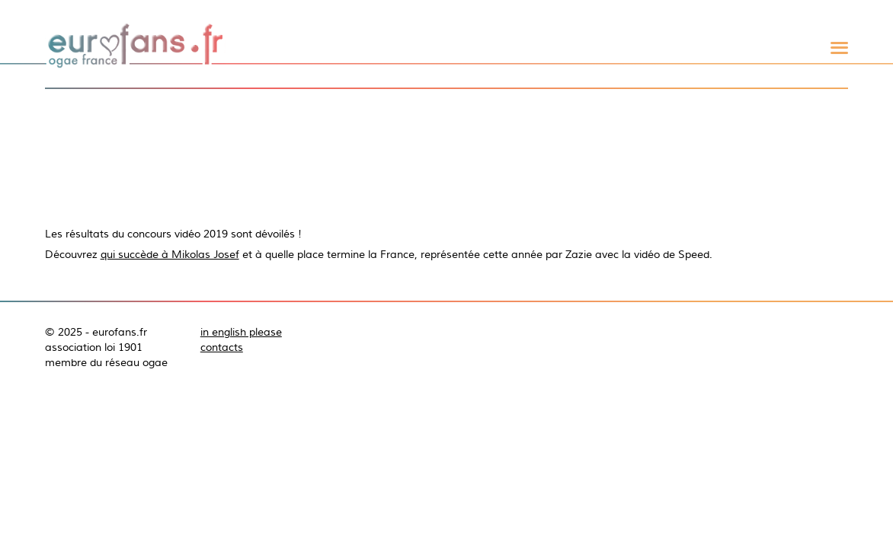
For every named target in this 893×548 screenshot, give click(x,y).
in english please (241, 332)
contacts (221, 347)
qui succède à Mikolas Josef (170, 254)
